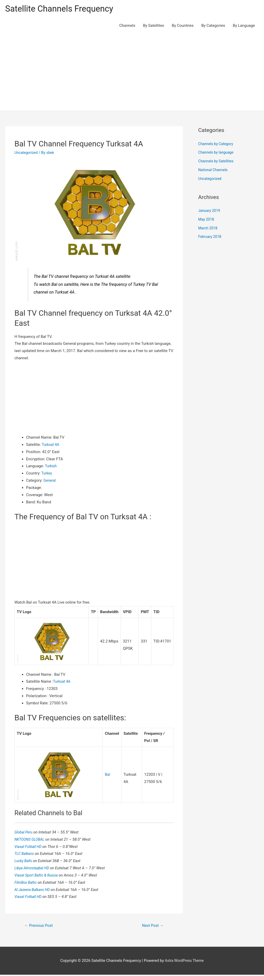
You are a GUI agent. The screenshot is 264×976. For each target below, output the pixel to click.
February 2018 (210, 237)
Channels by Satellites (217, 162)
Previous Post (40, 926)
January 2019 (210, 211)
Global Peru (24, 833)
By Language (244, 26)
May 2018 (206, 220)
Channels (127, 26)
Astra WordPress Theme (184, 962)
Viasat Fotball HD (29, 847)
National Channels (214, 170)
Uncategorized (26, 153)
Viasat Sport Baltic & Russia (38, 876)
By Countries (182, 26)
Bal (107, 775)
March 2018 (208, 229)
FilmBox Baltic (26, 883)
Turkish (51, 466)
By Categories (213, 26)
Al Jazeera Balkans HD (33, 890)
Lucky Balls (24, 861)
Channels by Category (217, 144)
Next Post (151, 926)
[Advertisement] (132, 73)
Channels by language (217, 153)
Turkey (47, 474)
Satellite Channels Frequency (63, 9)
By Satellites (153, 26)
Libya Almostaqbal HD (33, 868)
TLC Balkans (25, 854)
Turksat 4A (51, 445)
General (49, 481)
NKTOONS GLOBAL (30, 840)
